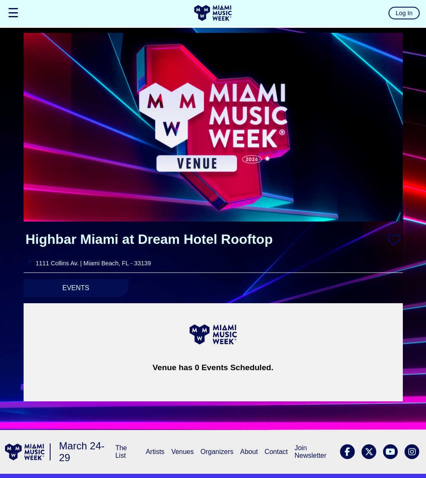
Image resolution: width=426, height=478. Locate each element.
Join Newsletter (311, 451)
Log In (404, 13)
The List (121, 451)
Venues (182, 451)
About (249, 451)
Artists (155, 451)
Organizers (217, 451)
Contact (276, 451)
